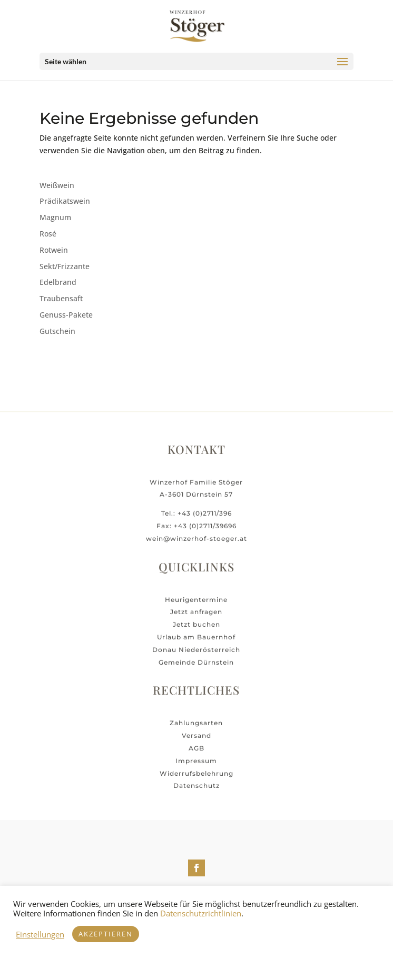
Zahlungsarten (196, 730)
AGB (196, 755)
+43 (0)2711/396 (205, 521)
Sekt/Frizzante (65, 266)
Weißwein (57, 185)
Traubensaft (61, 298)
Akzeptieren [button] (105, 934)
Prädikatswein (65, 201)
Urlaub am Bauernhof (196, 644)
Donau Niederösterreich (196, 656)
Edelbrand (58, 282)
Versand (196, 743)
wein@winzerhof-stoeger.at (196, 545)
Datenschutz (196, 793)
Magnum (55, 217)
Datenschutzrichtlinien (200, 913)
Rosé (48, 234)
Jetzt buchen (196, 632)
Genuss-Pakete (66, 315)
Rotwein (54, 250)
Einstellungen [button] (40, 934)
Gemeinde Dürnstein (196, 669)
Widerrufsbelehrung (196, 780)
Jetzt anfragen (196, 619)
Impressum (196, 768)
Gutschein (57, 331)
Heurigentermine (196, 606)
